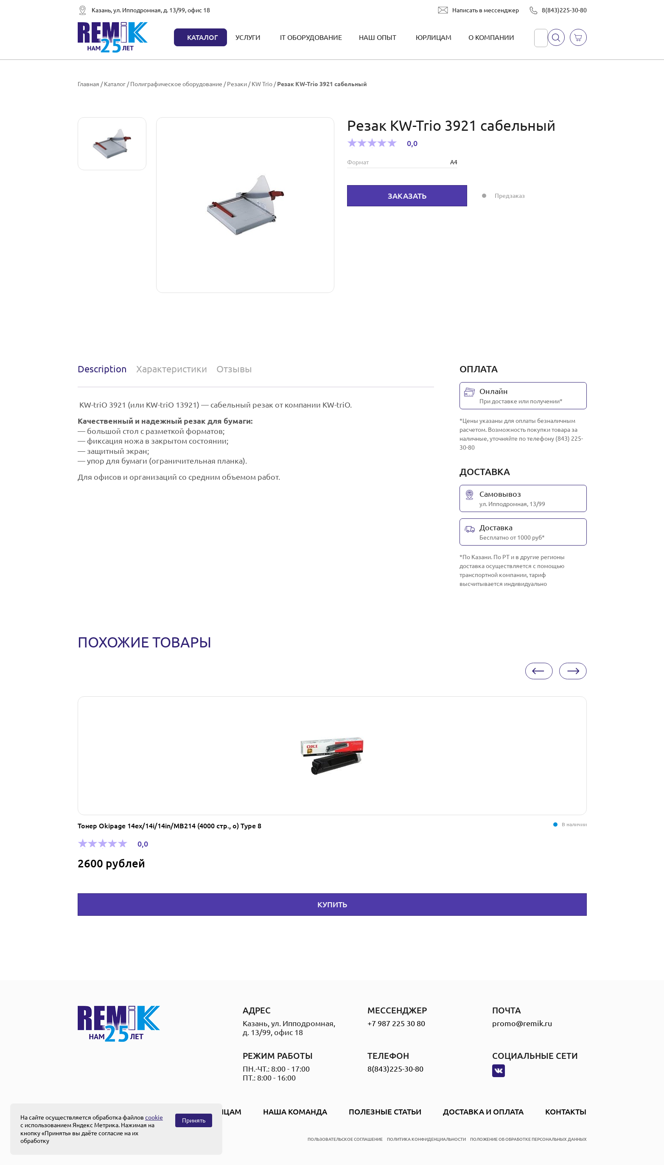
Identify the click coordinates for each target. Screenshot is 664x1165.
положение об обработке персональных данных (528, 1139)
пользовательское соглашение (345, 1139)
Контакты (565, 1111)
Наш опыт (377, 37)
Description (102, 368)
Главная (88, 84)
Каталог (202, 37)
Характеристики (171, 368)
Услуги (248, 37)
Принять (193, 1120)
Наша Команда (295, 1111)
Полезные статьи (385, 1111)
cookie (154, 1117)
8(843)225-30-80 (564, 10)
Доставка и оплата (483, 1111)
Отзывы (234, 368)
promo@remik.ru (522, 1023)
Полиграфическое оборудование (176, 84)
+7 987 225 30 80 (396, 1023)
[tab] (104, 368)
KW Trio (262, 84)
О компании (491, 37)
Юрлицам (433, 37)
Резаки (237, 84)
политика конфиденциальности (426, 1139)
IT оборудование (311, 37)
